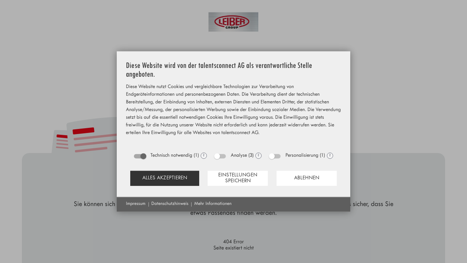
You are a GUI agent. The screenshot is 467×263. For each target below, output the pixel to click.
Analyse (239, 156)
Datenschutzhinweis (170, 204)
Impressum (136, 204)
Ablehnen (306, 178)
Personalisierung (301, 156)
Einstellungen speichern (237, 178)
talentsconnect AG (239, 133)
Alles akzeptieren (164, 178)
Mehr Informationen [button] (212, 204)
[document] (233, 104)
